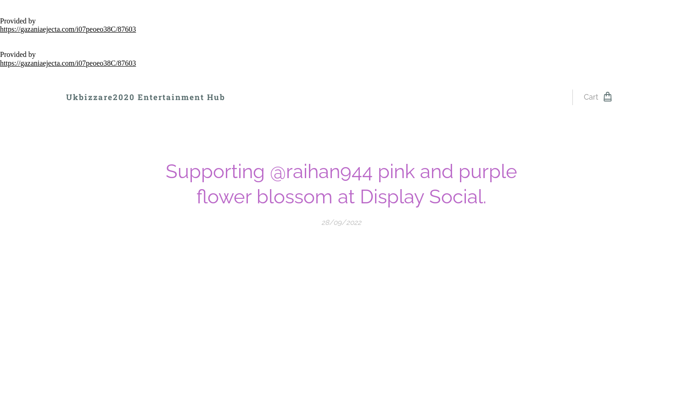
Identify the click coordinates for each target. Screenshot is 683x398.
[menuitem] (257, 97)
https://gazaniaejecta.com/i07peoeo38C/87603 (68, 29)
